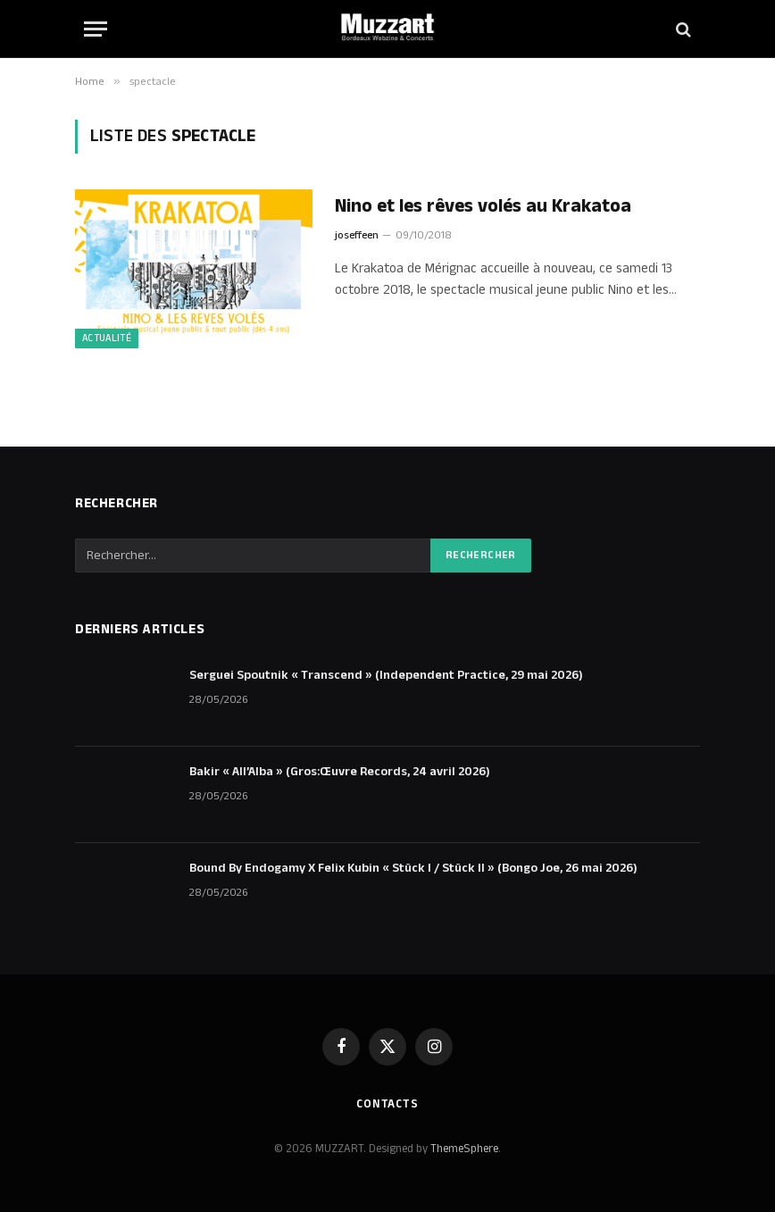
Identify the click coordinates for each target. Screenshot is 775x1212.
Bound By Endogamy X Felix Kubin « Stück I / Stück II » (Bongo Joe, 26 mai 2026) (413, 868)
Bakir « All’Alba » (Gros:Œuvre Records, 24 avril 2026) (339, 772)
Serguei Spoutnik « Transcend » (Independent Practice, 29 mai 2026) (386, 675)
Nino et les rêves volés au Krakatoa (483, 207)
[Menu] (95, 29)
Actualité (106, 338)
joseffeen (357, 235)
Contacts (387, 1104)
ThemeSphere (464, 1149)
